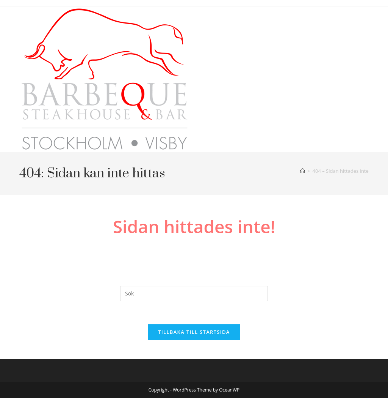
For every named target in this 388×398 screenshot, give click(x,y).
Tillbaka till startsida (194, 332)
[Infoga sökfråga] (194, 293)
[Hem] (302, 170)
